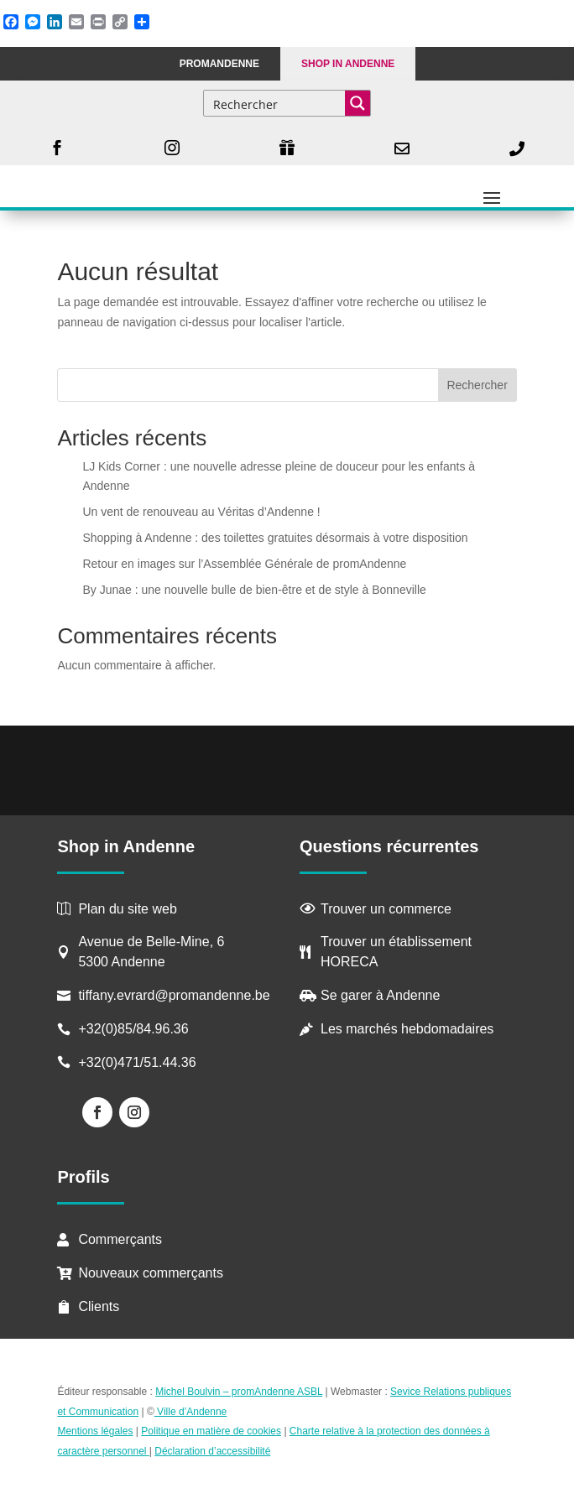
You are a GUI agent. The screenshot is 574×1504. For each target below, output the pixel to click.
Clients (98, 1306)
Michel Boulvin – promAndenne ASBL (238, 1391)
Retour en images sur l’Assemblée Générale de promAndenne (244, 563)
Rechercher (476, 385)
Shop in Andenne (347, 64)
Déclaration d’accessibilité (212, 1451)
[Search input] (275, 103)
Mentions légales (95, 1431)
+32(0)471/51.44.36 (139, 1062)
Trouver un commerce (386, 909)
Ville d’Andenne (190, 1412)
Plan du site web (127, 909)
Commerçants (120, 1239)
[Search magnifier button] (357, 103)
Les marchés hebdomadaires (407, 1029)
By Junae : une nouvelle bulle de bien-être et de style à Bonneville (253, 589)
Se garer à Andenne (380, 995)
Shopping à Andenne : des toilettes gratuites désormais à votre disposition (274, 537)
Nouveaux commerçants (150, 1273)
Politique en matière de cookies (211, 1431)
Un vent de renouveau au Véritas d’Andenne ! (201, 511)
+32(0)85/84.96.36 (133, 1029)
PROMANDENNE (219, 64)
